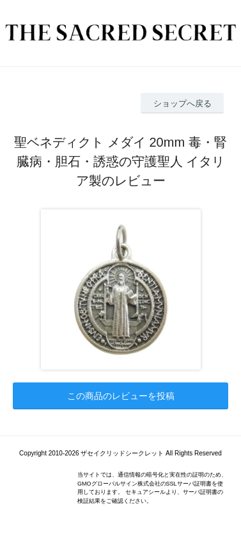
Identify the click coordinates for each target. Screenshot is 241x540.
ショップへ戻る (182, 103)
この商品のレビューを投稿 (121, 396)
